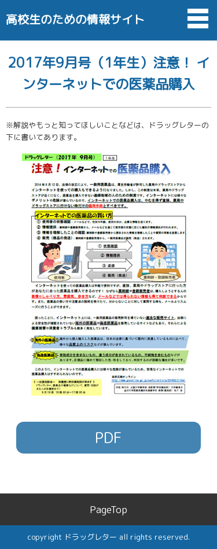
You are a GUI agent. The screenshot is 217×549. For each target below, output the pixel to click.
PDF (108, 437)
